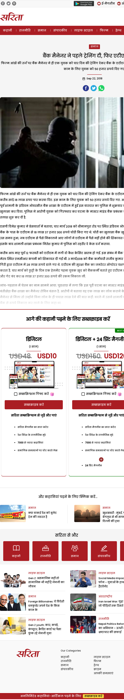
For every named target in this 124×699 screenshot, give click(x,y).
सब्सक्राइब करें (34, 405)
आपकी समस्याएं (103, 673)
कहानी (7, 30)
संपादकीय (60, 30)
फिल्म (104, 30)
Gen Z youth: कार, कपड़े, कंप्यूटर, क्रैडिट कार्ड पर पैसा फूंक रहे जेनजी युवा (44, 629)
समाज (42, 30)
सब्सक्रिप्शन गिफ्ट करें (31, 394)
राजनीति (25, 30)
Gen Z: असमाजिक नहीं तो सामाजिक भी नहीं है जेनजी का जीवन (46, 582)
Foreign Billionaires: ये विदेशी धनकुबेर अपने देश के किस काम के (46, 606)
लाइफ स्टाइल (83, 30)
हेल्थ (96, 665)
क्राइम (97, 669)
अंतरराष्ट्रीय (105, 596)
